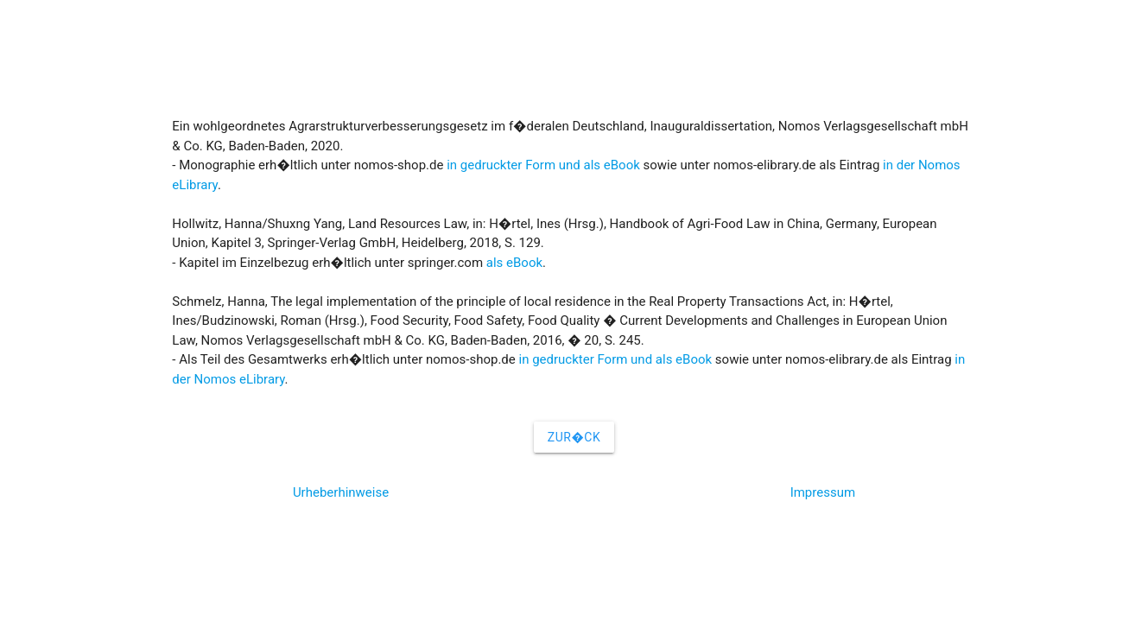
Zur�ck (574, 437)
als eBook (514, 262)
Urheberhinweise (341, 492)
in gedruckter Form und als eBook (543, 165)
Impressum (822, 492)
